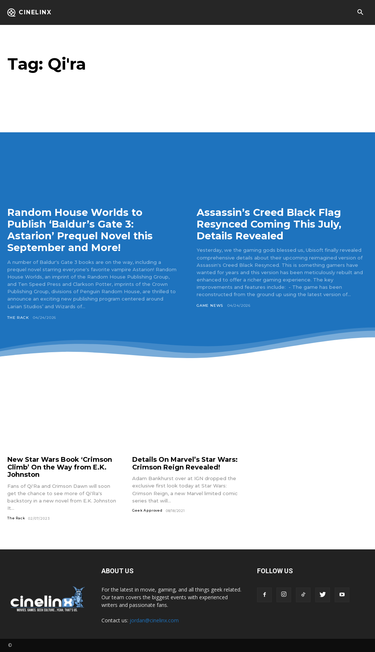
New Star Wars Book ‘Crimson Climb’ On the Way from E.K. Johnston (59, 466)
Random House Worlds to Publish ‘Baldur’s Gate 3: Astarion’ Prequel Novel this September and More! (81, 230)
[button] (360, 12)
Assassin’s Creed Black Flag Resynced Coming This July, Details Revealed (271, 224)
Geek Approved (147, 510)
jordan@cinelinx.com (154, 620)
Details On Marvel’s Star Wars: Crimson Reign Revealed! (185, 463)
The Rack (18, 317)
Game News (210, 305)
